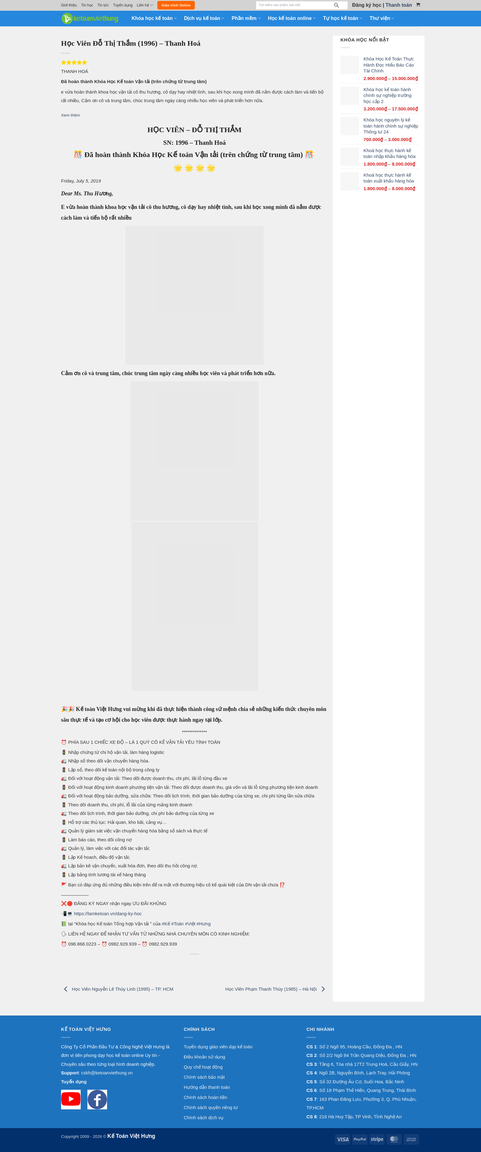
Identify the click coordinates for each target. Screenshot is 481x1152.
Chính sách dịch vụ (203, 1117)
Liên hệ (145, 5)
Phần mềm (246, 18)
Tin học (87, 5)
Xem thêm (70, 115)
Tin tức (103, 5)
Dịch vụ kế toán (204, 18)
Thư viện (382, 18)
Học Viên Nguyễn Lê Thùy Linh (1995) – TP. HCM (117, 989)
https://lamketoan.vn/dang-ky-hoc (108, 913)
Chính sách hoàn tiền (205, 1097)
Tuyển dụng (123, 5)
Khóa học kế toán (154, 18)
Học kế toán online (292, 18)
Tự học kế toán (342, 18)
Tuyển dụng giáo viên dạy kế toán (218, 1046)
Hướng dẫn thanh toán (207, 1087)
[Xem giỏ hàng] (418, 4)
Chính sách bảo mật (204, 1077)
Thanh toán (399, 5)
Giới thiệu (69, 5)
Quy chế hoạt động (203, 1066)
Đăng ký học (366, 5)
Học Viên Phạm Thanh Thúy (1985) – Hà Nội (276, 989)
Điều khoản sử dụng (204, 1056)
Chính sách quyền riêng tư (211, 1107)
